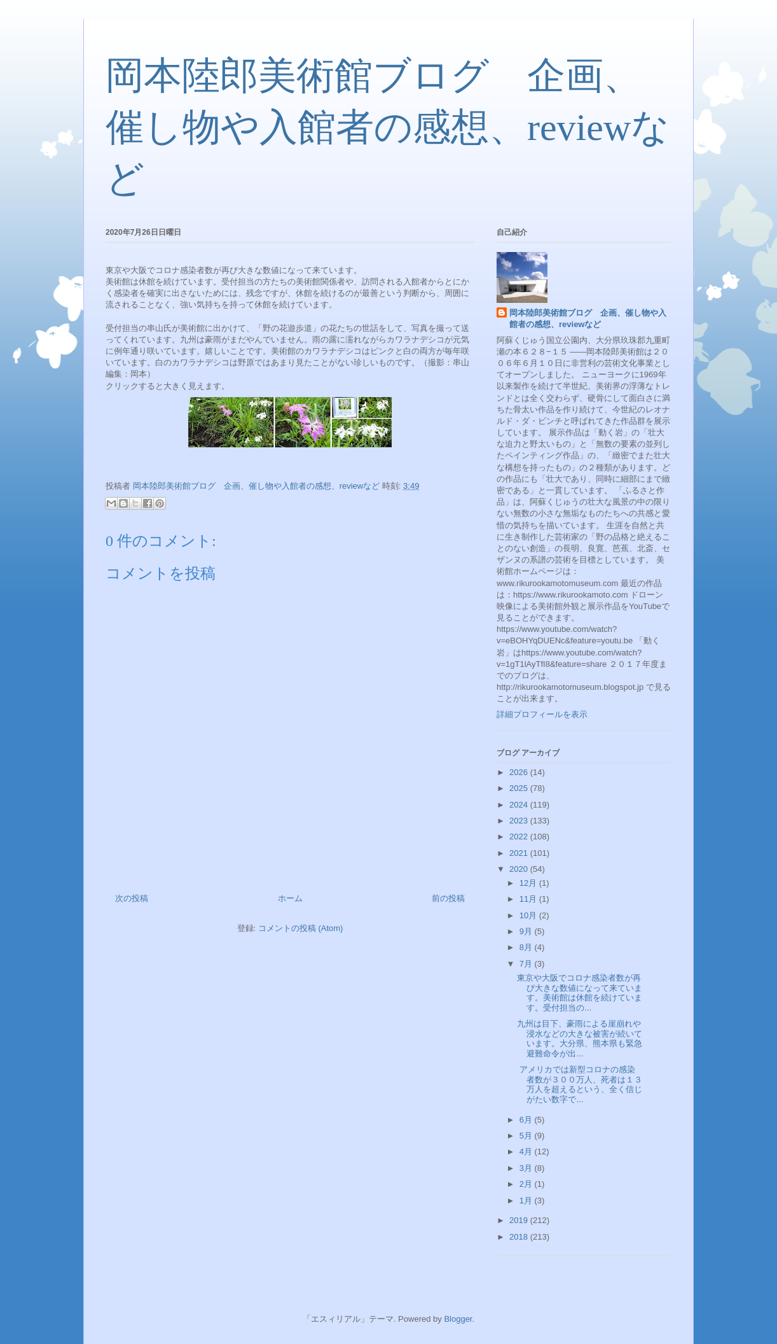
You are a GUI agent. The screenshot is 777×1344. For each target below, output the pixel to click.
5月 (527, 1135)
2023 (519, 820)
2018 (519, 1237)
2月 (527, 1184)
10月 (529, 915)
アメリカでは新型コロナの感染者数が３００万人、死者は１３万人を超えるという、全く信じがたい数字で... (579, 1084)
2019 (519, 1220)
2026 (519, 772)
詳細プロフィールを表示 (542, 714)
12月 (529, 883)
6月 (527, 1119)
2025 (519, 788)
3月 (527, 1168)
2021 (519, 853)
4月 (527, 1151)
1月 (527, 1200)
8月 (527, 947)
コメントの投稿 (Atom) (300, 928)
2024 (519, 804)
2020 (519, 869)
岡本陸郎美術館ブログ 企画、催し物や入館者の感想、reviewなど (388, 127)
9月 (527, 931)
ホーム (290, 898)
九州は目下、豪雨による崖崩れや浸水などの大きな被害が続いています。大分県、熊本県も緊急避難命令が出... (579, 1038)
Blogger (458, 1319)
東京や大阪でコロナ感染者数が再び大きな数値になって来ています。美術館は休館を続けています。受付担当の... (579, 992)
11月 (529, 899)
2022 (519, 836)
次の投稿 (131, 898)
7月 (527, 964)
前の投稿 (448, 898)
